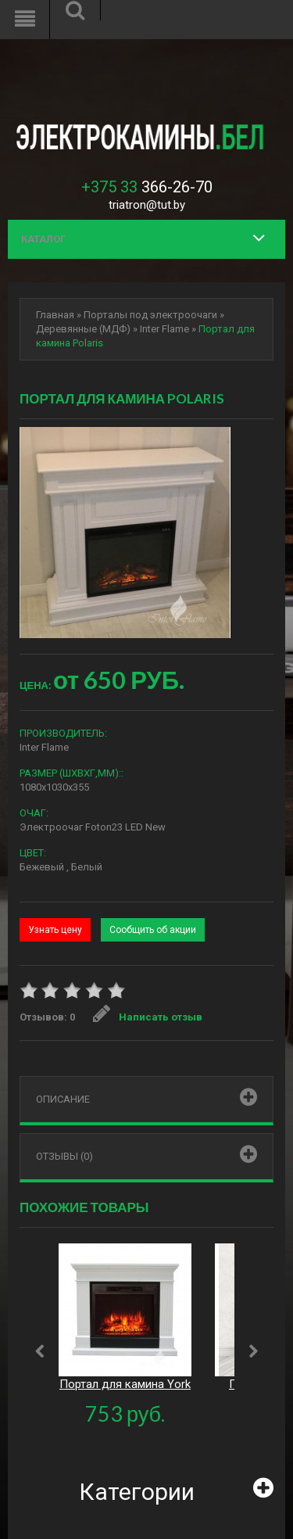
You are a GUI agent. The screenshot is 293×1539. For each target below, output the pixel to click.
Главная (55, 315)
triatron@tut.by (147, 205)
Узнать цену (55, 929)
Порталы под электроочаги (150, 315)
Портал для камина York (125, 1384)
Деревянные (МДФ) (83, 329)
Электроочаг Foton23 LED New (93, 827)
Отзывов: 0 (47, 1017)
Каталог (43, 239)
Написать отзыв (147, 1017)
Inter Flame (164, 329)
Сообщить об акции (152, 929)
